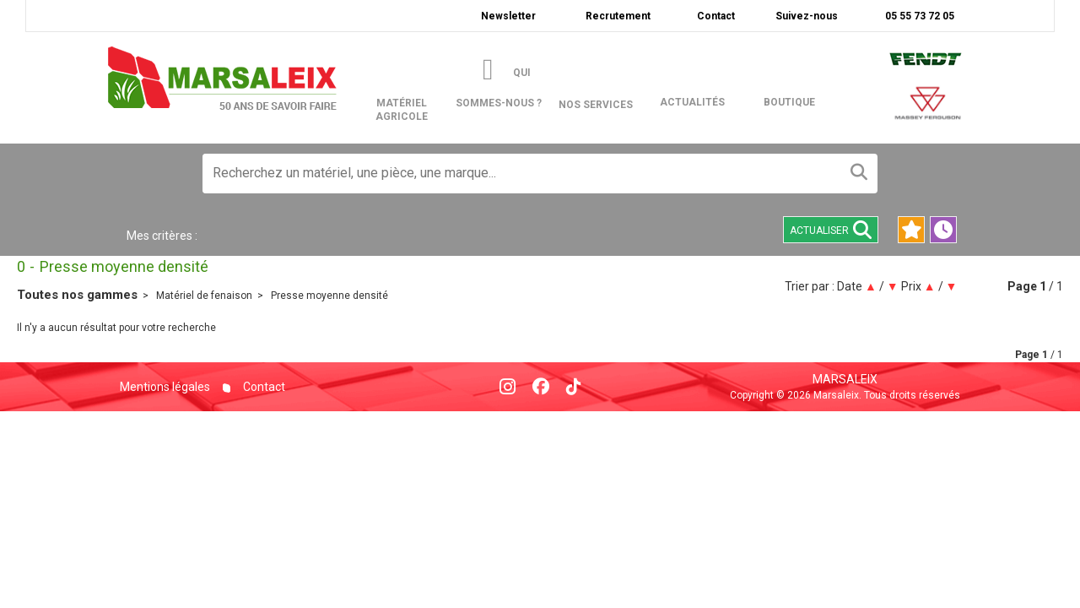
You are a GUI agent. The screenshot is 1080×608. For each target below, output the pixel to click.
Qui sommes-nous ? (499, 88)
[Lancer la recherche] (859, 173)
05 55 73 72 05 (918, 16)
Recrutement (618, 16)
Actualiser (831, 229)
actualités (692, 102)
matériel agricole (412, 77)
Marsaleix (845, 379)
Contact (715, 16)
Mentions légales (165, 387)
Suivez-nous (806, 16)
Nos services (596, 105)
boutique (789, 102)
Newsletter (508, 16)
